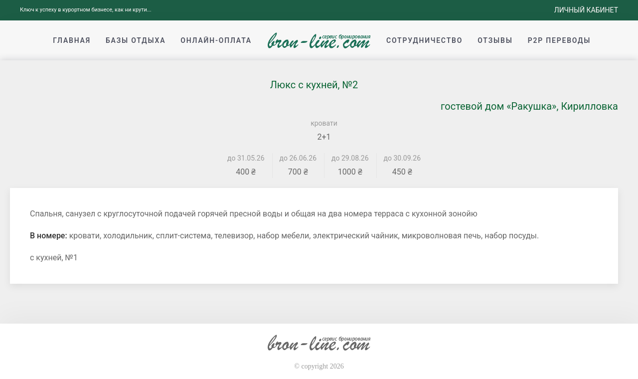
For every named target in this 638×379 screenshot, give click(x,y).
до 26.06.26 (298, 158)
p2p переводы (559, 40)
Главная (72, 40)
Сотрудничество (424, 40)
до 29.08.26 (350, 158)
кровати (324, 123)
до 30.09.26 (402, 158)
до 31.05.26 (246, 158)
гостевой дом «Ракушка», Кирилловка (529, 106)
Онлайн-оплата (216, 40)
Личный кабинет (586, 10)
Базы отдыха (135, 40)
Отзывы (495, 40)
